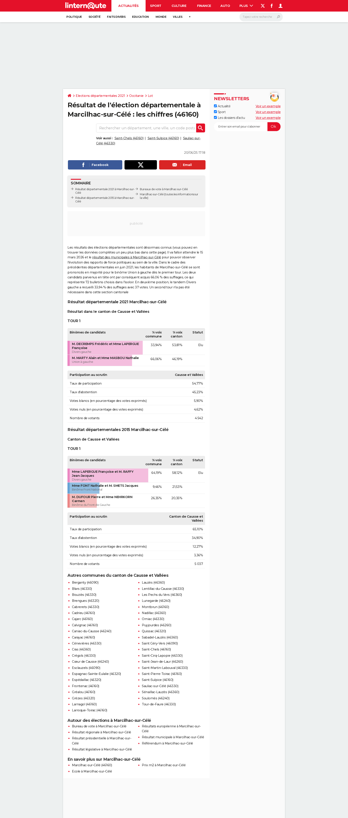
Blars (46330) (82, 589)
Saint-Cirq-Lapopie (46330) (162, 656)
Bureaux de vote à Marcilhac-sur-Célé (164, 189)
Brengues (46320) (85, 601)
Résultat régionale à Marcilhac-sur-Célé (101, 732)
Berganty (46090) (85, 583)
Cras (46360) (81, 649)
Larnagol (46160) (84, 704)
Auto (225, 6)
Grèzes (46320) (83, 698)
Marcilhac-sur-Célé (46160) (92, 765)
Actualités (128, 6)
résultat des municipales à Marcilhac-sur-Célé (126, 257)
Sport (155, 6)
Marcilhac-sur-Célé (152, 194)
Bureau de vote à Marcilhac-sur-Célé (99, 726)
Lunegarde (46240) (156, 601)
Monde (161, 16)
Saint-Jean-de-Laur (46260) (162, 662)
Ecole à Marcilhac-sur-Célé (92, 771)
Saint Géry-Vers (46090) (160, 643)
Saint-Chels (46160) (129, 138)
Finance (204, 6)
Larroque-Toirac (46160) (89, 710)
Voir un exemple (268, 106)
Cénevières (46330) (86, 643)
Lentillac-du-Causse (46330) (163, 589)
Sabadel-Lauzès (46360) (160, 637)
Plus (246, 6)
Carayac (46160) (83, 637)
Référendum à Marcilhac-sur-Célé (167, 743)
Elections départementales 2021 (100, 96)
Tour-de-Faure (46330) (159, 704)
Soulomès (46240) (155, 698)
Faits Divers (116, 16)
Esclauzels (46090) (86, 668)
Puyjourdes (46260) (156, 625)
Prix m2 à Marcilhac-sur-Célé (164, 765)
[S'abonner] (247, 126)
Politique (74, 16)
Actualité (222, 106)
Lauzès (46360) (153, 583)
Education (140, 16)
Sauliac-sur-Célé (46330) (160, 686)
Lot (150, 96)
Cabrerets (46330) (85, 607)
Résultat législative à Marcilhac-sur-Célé (102, 749)
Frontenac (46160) (85, 686)
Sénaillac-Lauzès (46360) (160, 692)
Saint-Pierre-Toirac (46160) (162, 674)
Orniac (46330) (153, 619)
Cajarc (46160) (82, 619)
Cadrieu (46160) (83, 613)
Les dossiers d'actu (229, 118)
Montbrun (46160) (155, 607)
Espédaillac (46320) (86, 680)
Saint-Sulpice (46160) (163, 138)
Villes (177, 16)
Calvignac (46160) (85, 625)
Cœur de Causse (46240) (90, 662)
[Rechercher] (261, 16)
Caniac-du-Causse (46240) (91, 631)
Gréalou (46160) (83, 692)
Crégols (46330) (84, 656)
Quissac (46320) (154, 631)
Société (95, 16)
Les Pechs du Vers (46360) (162, 595)
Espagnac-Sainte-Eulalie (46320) (96, 674)
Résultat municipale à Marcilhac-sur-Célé (173, 737)
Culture (179, 6)
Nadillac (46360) (154, 613)
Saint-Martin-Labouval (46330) (165, 668)
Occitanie (136, 96)
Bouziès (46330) (84, 595)
